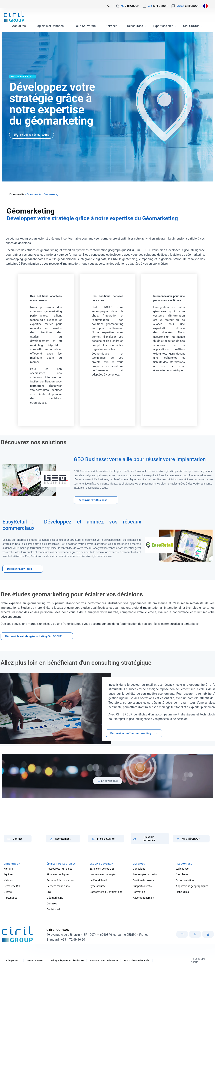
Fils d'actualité (106, 838)
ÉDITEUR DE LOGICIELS (61, 864)
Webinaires (182, 868)
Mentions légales (35, 960)
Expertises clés (16, 194)
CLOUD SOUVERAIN (102, 864)
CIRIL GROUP (12, 864)
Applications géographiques (192, 886)
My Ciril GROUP (191, 838)
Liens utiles (182, 891)
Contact (17, 838)
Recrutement (63, 838)
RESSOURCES (184, 864)
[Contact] (9, 839)
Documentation (185, 880)
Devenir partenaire (149, 839)
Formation (139, 891)
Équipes (8, 874)
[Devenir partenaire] (134, 839)
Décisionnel (53, 909)
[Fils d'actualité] (93, 839)
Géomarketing (55, 897)
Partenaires (10, 897)
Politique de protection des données (67, 960)
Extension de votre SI (102, 868)
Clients (8, 891)
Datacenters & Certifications (106, 891)
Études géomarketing (145, 874)
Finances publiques (58, 874)
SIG (49, 891)
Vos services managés (103, 874)
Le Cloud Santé (98, 880)
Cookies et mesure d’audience (104, 960)
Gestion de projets (143, 880)
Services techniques (58, 886)
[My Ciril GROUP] (178, 839)
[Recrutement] (51, 839)
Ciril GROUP (127, 6)
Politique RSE (12, 960)
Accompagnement (143, 897)
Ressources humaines (59, 868)
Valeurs (8, 880)
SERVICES (139, 864)
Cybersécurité (98, 886)
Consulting (139, 868)
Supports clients (142, 886)
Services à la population (60, 880)
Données (52, 903)
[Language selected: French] (204, 5)
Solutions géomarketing (34, 134)
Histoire (8, 868)
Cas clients (182, 874)
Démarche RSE (12, 886)
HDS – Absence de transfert (137, 960)
